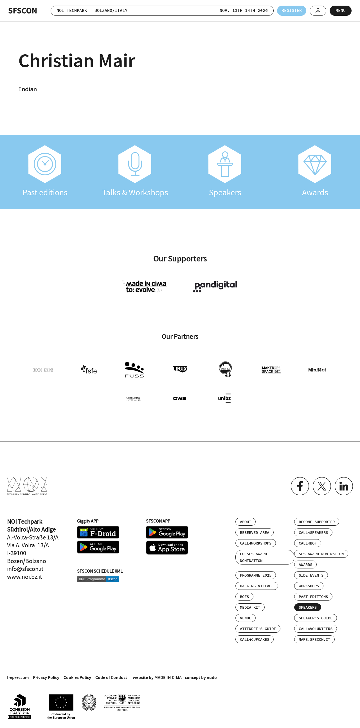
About (245, 522)
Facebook (300, 486)
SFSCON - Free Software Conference (22, 11)
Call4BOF (308, 543)
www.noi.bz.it (24, 577)
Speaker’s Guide (315, 618)
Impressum (18, 677)
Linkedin (344, 486)
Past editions (45, 171)
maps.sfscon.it (314, 639)
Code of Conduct (111, 677)
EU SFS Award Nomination (253, 557)
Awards (315, 171)
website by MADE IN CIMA (157, 677)
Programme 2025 (255, 575)
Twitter (322, 486)
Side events (311, 575)
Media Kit (250, 607)
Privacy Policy (46, 677)
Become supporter (317, 522)
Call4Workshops (255, 543)
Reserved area (254, 533)
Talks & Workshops (135, 171)
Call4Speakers (313, 533)
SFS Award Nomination (321, 554)
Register (292, 10)
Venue (245, 618)
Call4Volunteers (315, 629)
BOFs (244, 597)
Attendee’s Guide (258, 629)
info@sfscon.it (25, 569)
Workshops (309, 586)
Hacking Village (257, 586)
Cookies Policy (77, 677)
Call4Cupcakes (254, 639)
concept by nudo (201, 677)
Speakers (225, 171)
